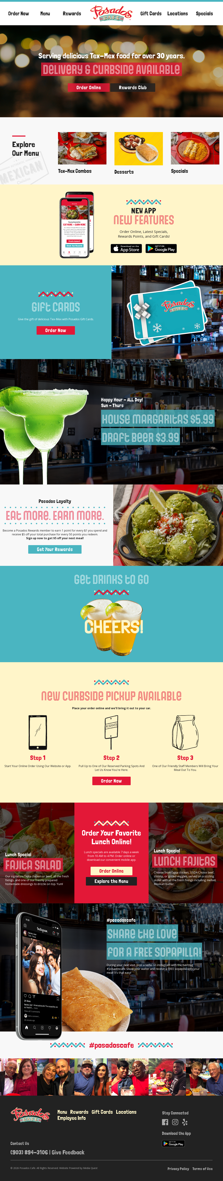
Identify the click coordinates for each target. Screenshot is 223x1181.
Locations (177, 13)
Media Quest (90, 1167)
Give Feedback (68, 1151)
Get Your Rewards (55, 549)
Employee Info (71, 1118)
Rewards (72, 13)
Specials (204, 13)
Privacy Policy (178, 1168)
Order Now (18, 13)
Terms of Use (202, 1168)
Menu (45, 13)
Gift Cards (151, 13)
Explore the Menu (111, 881)
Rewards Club (133, 87)
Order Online (88, 87)
